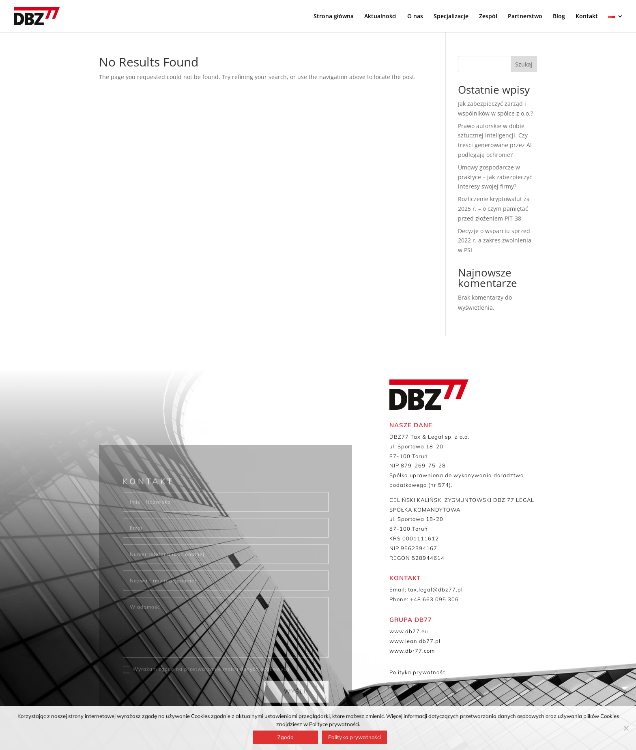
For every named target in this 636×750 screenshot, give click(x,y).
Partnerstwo (525, 16)
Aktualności (380, 16)
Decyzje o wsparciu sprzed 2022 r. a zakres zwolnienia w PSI (494, 240)
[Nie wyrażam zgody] (626, 728)
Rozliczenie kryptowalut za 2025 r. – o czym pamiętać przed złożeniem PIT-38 (494, 208)
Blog (559, 16)
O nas (415, 16)
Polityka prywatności (418, 672)
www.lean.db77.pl (414, 641)
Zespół (488, 16)
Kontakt (587, 16)
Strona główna (334, 16)
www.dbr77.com (412, 650)
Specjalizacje (451, 16)
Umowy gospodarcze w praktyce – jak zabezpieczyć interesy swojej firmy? (495, 177)
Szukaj (524, 64)
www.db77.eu (408, 631)
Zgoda (285, 737)
